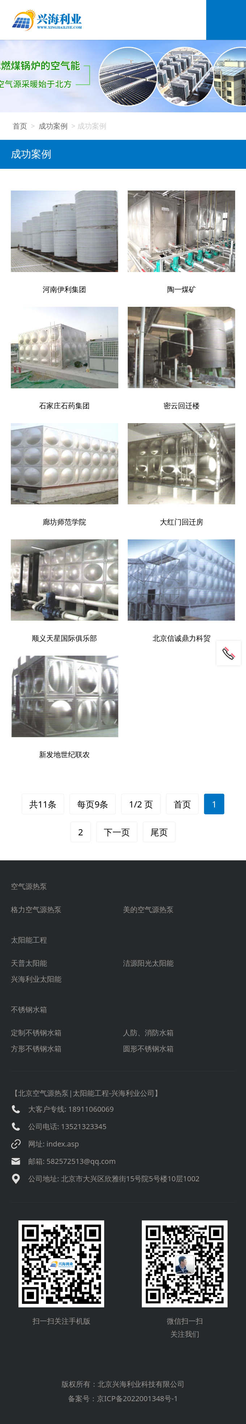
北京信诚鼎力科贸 (182, 638)
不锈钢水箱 (29, 1009)
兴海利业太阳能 (36, 979)
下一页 (117, 832)
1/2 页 (141, 804)
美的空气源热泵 (148, 909)
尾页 (159, 832)
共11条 (42, 804)
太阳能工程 (29, 940)
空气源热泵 (29, 886)
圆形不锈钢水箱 (148, 1048)
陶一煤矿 (181, 289)
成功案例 (53, 126)
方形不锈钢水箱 (36, 1048)
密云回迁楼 (182, 405)
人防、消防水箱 (148, 1032)
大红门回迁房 (181, 522)
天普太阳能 (29, 963)
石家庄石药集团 (64, 405)
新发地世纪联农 (64, 754)
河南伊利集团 (64, 289)
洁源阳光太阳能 (148, 963)
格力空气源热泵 (36, 909)
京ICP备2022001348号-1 (137, 1398)
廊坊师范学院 (64, 522)
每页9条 (92, 804)
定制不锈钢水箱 (36, 1032)
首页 (20, 126)
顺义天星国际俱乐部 (64, 638)
